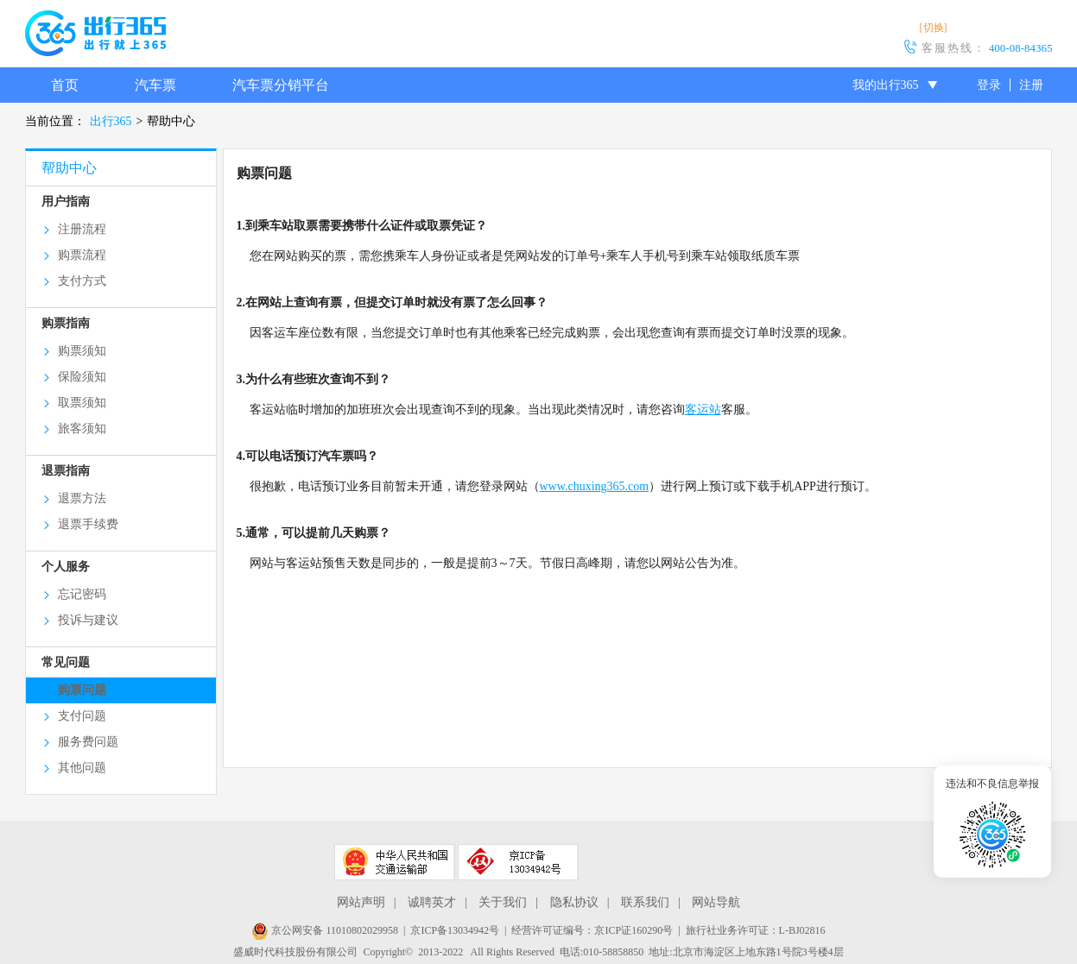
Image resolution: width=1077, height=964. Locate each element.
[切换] (933, 28)
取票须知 (82, 402)
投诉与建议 (88, 620)
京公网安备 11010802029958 (324, 930)
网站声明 (361, 902)
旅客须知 (82, 428)
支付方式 (82, 280)
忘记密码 (82, 594)
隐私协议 (574, 902)
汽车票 (155, 85)
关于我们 (502, 902)
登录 (989, 85)
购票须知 (82, 350)
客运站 (703, 409)
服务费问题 (88, 741)
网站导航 (716, 902)
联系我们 (645, 902)
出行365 (111, 121)
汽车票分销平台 (280, 85)
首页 (65, 85)
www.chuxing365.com (594, 486)
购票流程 (82, 255)
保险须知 (82, 376)
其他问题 (82, 767)
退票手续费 (88, 524)
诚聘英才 (432, 902)
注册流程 (82, 229)
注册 (1031, 85)
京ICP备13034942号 (454, 930)
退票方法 (82, 498)
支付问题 (82, 715)
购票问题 (82, 690)
